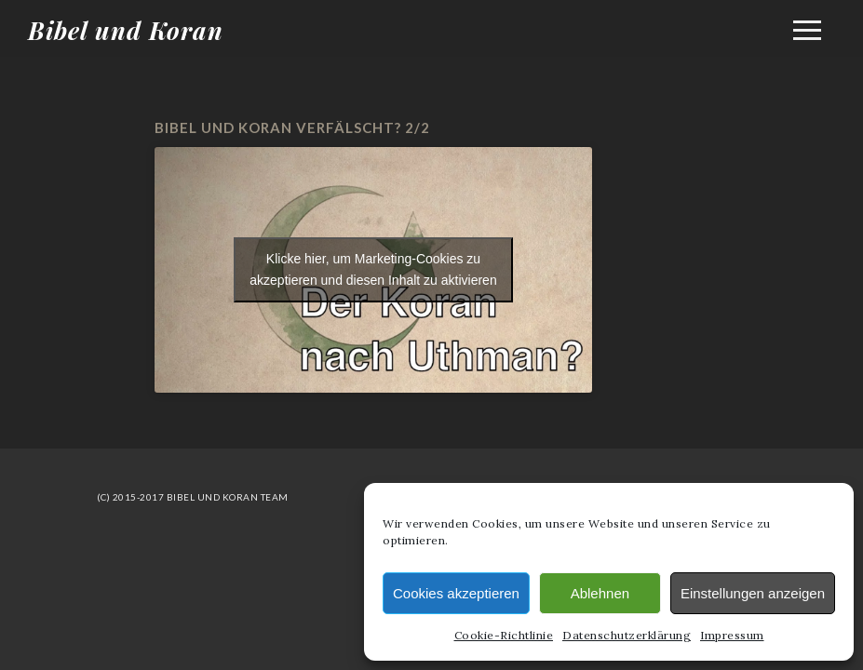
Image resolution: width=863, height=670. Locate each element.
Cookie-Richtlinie (504, 635)
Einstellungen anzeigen (753, 593)
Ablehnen (600, 593)
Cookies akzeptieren (456, 593)
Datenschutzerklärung (626, 635)
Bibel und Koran (125, 30)
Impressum (732, 635)
